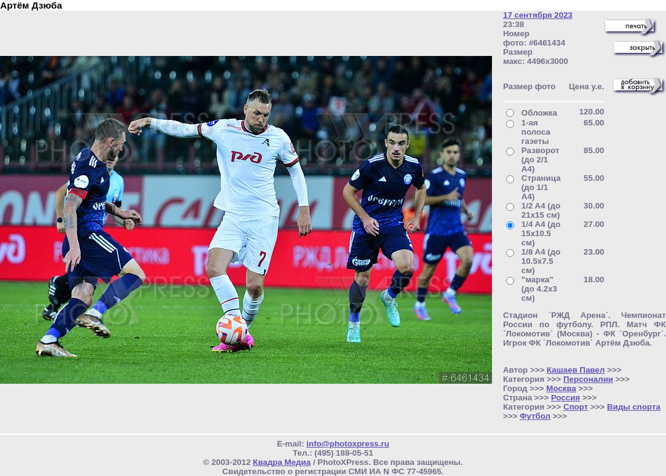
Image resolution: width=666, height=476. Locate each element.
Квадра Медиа (282, 462)
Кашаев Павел (576, 370)
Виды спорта (633, 406)
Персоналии (588, 379)
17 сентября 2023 (538, 15)
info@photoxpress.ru (347, 443)
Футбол (535, 416)
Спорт (575, 406)
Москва (561, 388)
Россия (565, 397)
